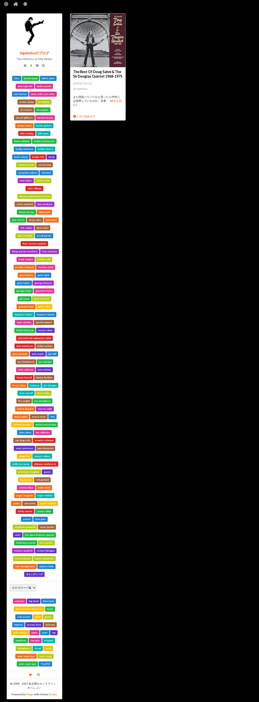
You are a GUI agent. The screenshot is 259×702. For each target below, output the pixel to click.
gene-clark (43, 275)
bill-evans (43, 133)
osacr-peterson (24, 448)
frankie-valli (43, 259)
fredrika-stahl (45, 267)
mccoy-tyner (39, 416)
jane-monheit (20, 353)
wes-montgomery (25, 566)
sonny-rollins (44, 511)
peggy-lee (24, 456)
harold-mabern (44, 322)
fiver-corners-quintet (34, 243)
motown (50, 624)
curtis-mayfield (24, 204)
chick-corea (42, 180)
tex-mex (35, 640)
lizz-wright (24, 400)
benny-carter (24, 125)
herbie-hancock (25, 330)
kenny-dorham (44, 377)
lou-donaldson (42, 400)
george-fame (23, 290)
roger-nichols (44, 495)
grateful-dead (26, 306)
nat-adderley (43, 432)
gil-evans (24, 298)
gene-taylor (23, 282)
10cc (16, 78)
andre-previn (44, 86)
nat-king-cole (22, 440)
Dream (53, 694)
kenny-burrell (24, 377)
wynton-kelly (46, 566)
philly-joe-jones (21, 463)
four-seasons (49, 251)
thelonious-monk (25, 542)
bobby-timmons (24, 149)
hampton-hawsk (45, 314)
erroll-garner (44, 235)
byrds (52, 156)
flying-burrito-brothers (25, 251)
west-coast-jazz (27, 663)
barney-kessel (45, 117)
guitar (48, 616)
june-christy (44, 369)
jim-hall (52, 353)
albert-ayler (48, 78)
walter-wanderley (44, 558)
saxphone (21, 640)
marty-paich (20, 416)
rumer (16, 503)
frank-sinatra (25, 259)
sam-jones (30, 503)
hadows (18, 624)
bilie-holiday (27, 133)
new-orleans (20, 632)
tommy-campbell (23, 550)
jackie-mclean (44, 345)
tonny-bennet (22, 558)
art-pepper (43, 109)
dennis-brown (26, 212)
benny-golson (43, 125)
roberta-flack (26, 487)
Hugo (30, 694)
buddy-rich (38, 156)
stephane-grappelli (25, 527)
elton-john (42, 227)
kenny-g (34, 385)
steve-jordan (47, 527)
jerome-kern (34, 624)
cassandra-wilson (27, 172)
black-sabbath (21, 141)
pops (45, 632)
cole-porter (23, 616)
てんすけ (45, 663)
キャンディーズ (34, 574)
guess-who (44, 306)
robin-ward (44, 487)
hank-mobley (24, 322)
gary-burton (26, 275)
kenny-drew (19, 385)
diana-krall (44, 212)
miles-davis (25, 432)
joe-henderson (26, 361)
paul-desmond (45, 448)
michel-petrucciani (46, 424)
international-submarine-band (34, 338)
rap (54, 632)
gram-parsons (41, 298)
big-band (33, 601)
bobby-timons (45, 149)
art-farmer (26, 109)
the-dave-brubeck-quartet (39, 534)
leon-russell (26, 393)
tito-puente (46, 542)
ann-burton (20, 94)
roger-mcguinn (24, 495)
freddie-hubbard (25, 267)
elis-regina (26, 227)
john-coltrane (25, 369)
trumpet (48, 640)
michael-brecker (22, 424)
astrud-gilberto (24, 117)
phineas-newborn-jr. (45, 463)
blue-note (48, 601)
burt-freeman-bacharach (29, 608)
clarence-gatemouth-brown (34, 196)
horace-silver (45, 330)
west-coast (45, 656)
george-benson (43, 282)
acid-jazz (19, 601)
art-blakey (43, 101)
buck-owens (21, 156)
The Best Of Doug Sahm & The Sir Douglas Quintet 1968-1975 (97, 74)
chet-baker (26, 180)
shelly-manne (25, 511)
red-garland (42, 479)
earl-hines (51, 219)
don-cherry (18, 219)
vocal (48, 648)
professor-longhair (28, 471)
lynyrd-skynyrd (25, 408)
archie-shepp (26, 101)
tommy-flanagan (46, 550)
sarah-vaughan (48, 503)
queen (47, 471)
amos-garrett (25, 86)
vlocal (38, 648)
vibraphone (24, 648)
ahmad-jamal (30, 78)
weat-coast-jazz (26, 656)
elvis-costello (24, 235)
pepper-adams (42, 456)
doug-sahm (35, 219)
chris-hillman (34, 188)
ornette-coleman (44, 440)
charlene (46, 172)
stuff (17, 534)
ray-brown (25, 479)
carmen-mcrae (26, 164)
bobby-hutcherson (44, 141)
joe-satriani (45, 361)
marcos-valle (45, 408)
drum (37, 616)
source (27, 519)
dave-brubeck (44, 204)
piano (34, 632)
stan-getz (40, 519)
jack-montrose (24, 345)
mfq (52, 416)
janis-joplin (38, 353)
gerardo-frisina (44, 290)
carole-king (44, 164)
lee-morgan (50, 385)
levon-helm (43, 393)
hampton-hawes (23, 314)
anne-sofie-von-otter (43, 94)
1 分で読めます (84, 116)
